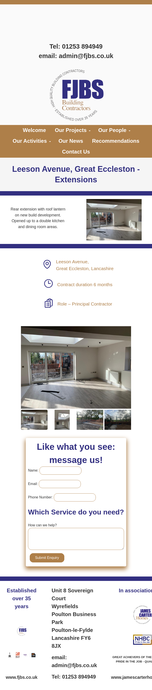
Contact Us (76, 152)
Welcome (34, 130)
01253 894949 (82, 46)
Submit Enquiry (50, 558)
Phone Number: (43, 497)
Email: (36, 484)
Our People (112, 130)
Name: (36, 470)
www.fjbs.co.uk (21, 677)
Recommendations (115, 141)
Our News (70, 141)
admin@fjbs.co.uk (86, 55)
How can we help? (45, 525)
